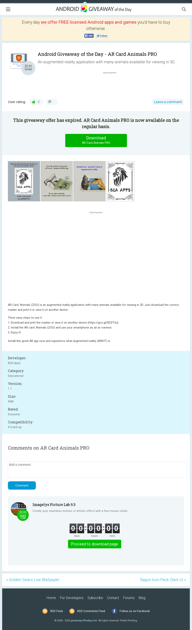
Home (51, 598)
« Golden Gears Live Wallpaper (33, 579)
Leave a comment (168, 102)
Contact (113, 598)
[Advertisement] (112, 84)
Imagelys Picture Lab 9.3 (54, 504)
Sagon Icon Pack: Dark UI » (163, 579)
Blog (142, 598)
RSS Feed (56, 611)
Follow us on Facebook (135, 611)
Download (96, 140)
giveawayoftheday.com (84, 620)
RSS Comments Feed (91, 611)
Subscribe (95, 598)
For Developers (72, 598)
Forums (129, 598)
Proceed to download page (94, 544)
